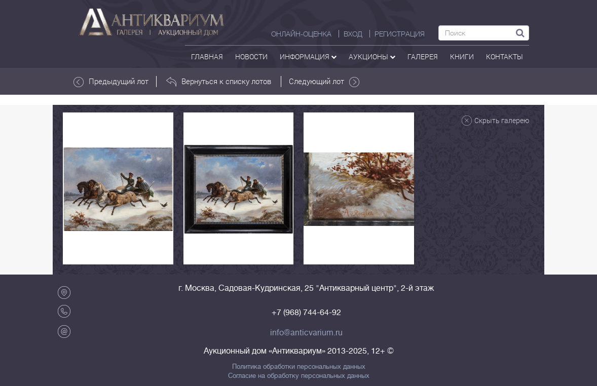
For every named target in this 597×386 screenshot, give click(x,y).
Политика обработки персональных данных (298, 366)
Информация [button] (308, 56)
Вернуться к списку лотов (218, 81)
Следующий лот (324, 81)
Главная (207, 56)
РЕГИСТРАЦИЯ (400, 34)
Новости (251, 56)
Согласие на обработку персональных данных (298, 375)
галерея (422, 56)
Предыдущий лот (110, 81)
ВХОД (353, 34)
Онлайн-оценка (301, 34)
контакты (504, 56)
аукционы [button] (372, 56)
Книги (462, 56)
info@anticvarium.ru (306, 332)
